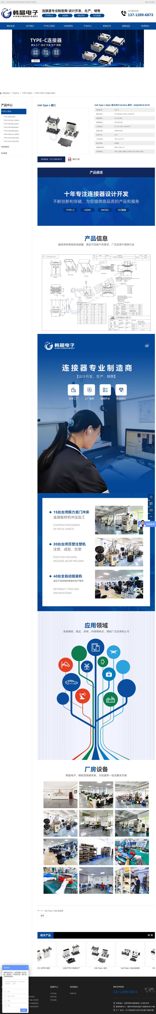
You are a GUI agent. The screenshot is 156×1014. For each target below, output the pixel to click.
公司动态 (53, 993)
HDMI (65, 15)
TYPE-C (49, 15)
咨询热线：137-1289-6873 (51, 159)
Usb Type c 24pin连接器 (53, 911)
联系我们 (145, 26)
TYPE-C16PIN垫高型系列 (29, 1006)
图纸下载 (76, 159)
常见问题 (53, 1000)
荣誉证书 (107, 26)
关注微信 (151, 2)
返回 (42, 916)
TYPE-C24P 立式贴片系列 (44, 93)
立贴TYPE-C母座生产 (73, 968)
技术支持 (53, 997)
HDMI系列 (68, 26)
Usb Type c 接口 (102, 968)
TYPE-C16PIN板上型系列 (29, 1000)
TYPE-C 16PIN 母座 (43, 968)
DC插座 (97, 15)
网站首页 (11, 26)
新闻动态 (126, 26)
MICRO (81, 15)
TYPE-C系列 (49, 26)
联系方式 (73, 993)
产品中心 (88, 26)
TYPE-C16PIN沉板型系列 (29, 1003)
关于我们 (30, 26)
